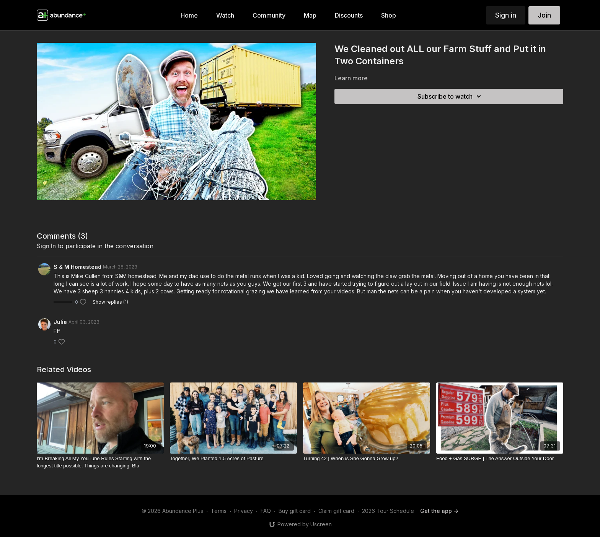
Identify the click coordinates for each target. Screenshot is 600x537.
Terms (219, 511)
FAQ (266, 511)
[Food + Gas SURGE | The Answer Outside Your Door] (499, 458)
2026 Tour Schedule (388, 511)
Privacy (243, 511)
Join (544, 15)
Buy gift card (295, 511)
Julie (60, 322)
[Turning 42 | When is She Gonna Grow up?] (366, 458)
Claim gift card (336, 511)
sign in (46, 246)
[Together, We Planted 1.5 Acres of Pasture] (233, 458)
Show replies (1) (110, 302)
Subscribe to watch (450, 96)
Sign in (505, 15)
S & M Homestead (77, 267)
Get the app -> (439, 511)
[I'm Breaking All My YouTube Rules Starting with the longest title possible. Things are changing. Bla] (100, 462)
